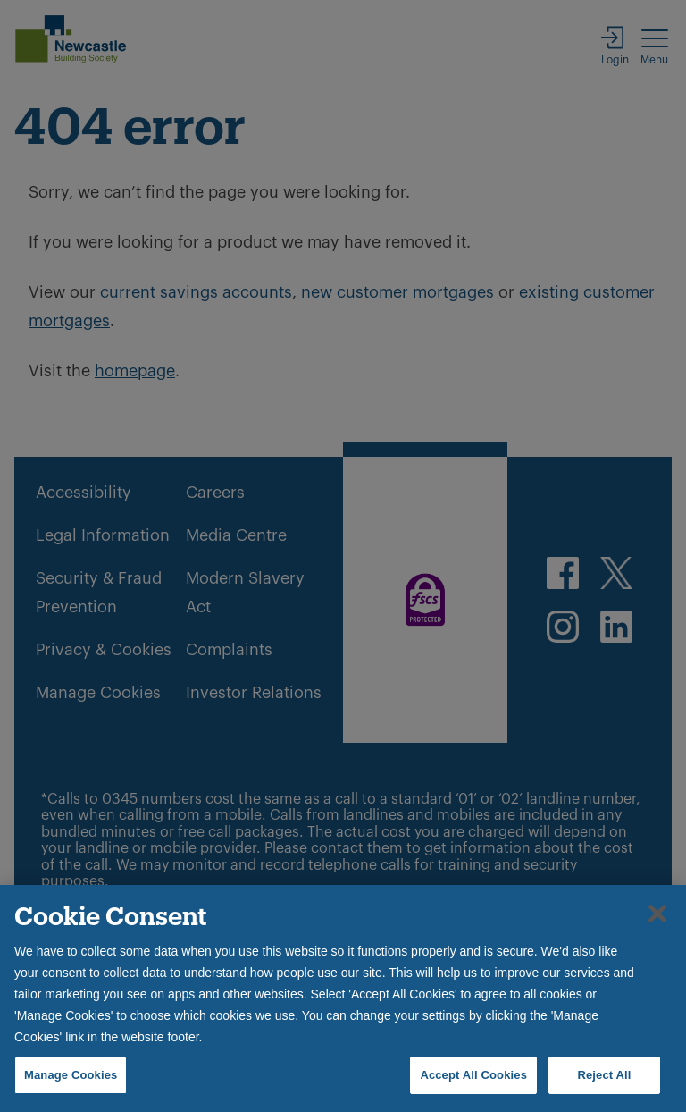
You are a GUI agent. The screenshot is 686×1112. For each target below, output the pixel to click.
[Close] (657, 913)
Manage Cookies (70, 1075)
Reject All (604, 1075)
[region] (343, 998)
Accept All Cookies (473, 1075)
